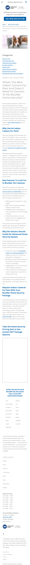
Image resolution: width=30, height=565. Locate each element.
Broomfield (8, 410)
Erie (17, 404)
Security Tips (6, 59)
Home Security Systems (9, 63)
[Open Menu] (2, 2)
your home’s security (14, 122)
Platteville (8, 417)
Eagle (17, 414)
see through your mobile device (11, 191)
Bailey (17, 417)
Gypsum (18, 400)
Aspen (17, 410)
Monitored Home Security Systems (12, 73)
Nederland (8, 427)
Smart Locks (6, 67)
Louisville (18, 424)
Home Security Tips (8, 61)
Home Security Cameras (9, 69)
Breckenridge (9, 404)
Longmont (8, 407)
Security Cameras (7, 65)
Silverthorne (9, 414)
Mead (7, 420)
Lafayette (18, 420)
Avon (7, 400)
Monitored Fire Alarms (9, 71)
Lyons (17, 407)
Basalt (7, 424)
